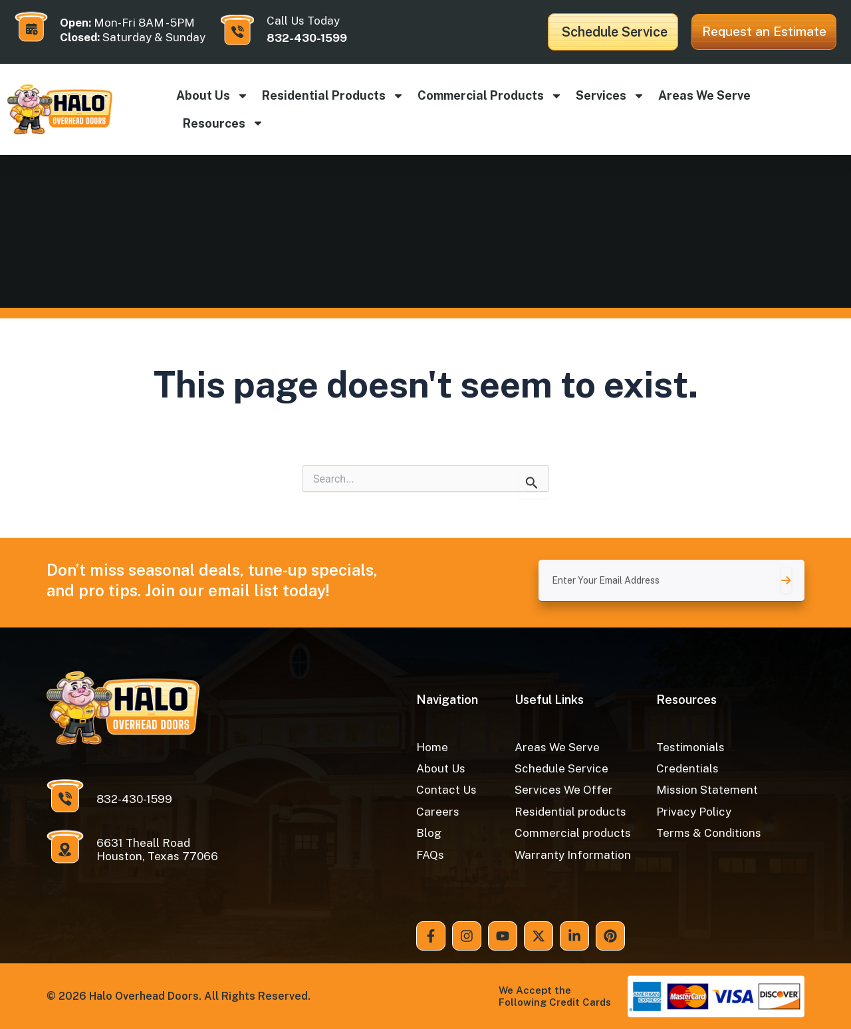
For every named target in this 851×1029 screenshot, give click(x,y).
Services (610, 95)
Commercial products (490, 95)
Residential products (333, 95)
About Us (212, 95)
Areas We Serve (704, 95)
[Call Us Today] (237, 30)
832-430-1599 (307, 38)
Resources (223, 123)
